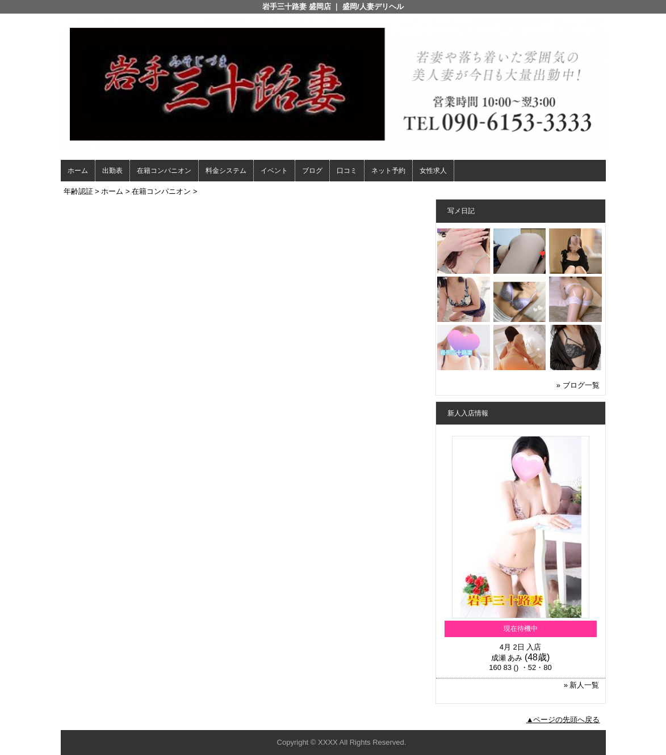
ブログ (312, 171)
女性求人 (433, 171)
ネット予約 (388, 171)
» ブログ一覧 (578, 385)
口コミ (347, 171)
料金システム (226, 171)
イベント (274, 171)
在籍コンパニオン (164, 171)
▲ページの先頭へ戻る (563, 719)
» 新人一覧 (582, 685)
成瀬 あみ (507, 658)
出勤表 (112, 171)
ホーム (78, 171)
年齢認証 (78, 191)
